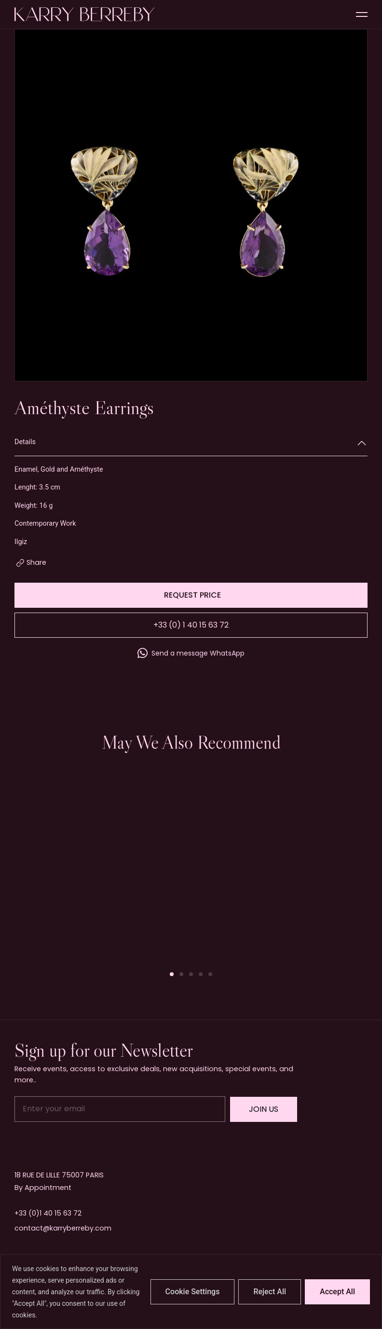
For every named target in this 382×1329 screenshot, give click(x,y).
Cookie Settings (192, 1291)
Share (36, 562)
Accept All (337, 1291)
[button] (172, 974)
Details (25, 442)
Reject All (269, 1291)
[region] (191, 1291)
